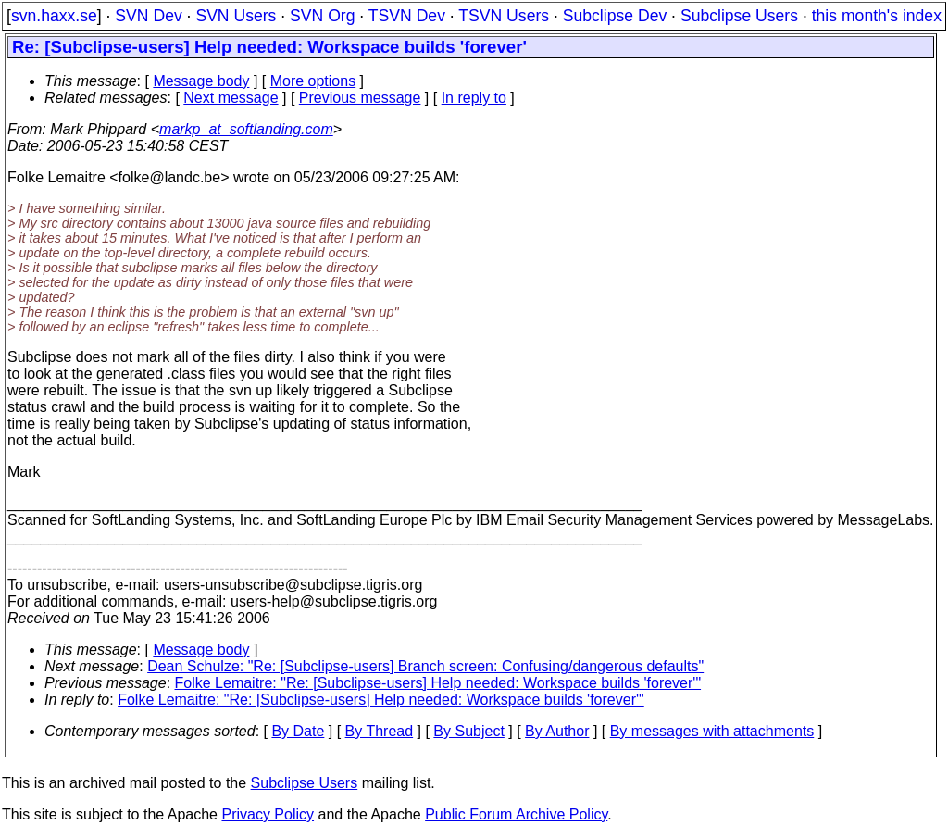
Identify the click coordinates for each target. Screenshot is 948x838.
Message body (201, 81)
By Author (557, 731)
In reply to (474, 98)
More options (313, 81)
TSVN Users (503, 15)
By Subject (468, 731)
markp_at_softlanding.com (246, 129)
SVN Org (322, 15)
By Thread (379, 731)
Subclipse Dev (615, 15)
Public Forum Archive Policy (516, 814)
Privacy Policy (267, 814)
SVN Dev (148, 15)
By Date (297, 731)
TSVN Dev (406, 15)
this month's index (877, 15)
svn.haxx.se (54, 15)
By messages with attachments (712, 731)
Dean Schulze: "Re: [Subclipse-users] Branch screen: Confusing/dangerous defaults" (425, 666)
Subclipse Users (739, 15)
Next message (230, 98)
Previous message (360, 98)
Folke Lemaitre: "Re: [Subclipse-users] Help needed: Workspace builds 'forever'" (438, 683)
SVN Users (235, 15)
